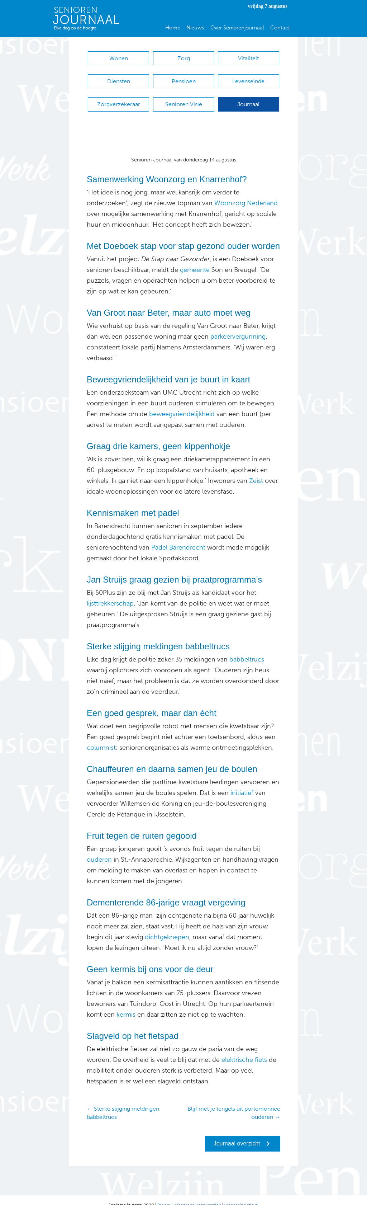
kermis (125, 1004)
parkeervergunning (237, 326)
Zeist (255, 470)
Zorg (183, 58)
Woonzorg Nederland (246, 192)
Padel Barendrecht (178, 537)
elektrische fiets (244, 1049)
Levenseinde (248, 77)
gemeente (194, 259)
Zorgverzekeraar (118, 97)
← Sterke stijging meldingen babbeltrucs (123, 1102)
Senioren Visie (183, 97)
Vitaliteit (248, 58)
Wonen (118, 58)
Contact (280, 27)
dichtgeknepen (166, 926)
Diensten (118, 77)
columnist (101, 737)
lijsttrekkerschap (110, 593)
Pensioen (184, 77)
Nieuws (195, 27)
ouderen (99, 849)
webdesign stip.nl (241, 1194)
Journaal (248, 97)
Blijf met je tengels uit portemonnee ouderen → (233, 1102)
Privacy (164, 1194)
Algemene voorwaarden (198, 1194)
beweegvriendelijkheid (182, 403)
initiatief (241, 782)
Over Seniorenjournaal (237, 27)
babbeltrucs (246, 649)
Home (172, 27)
